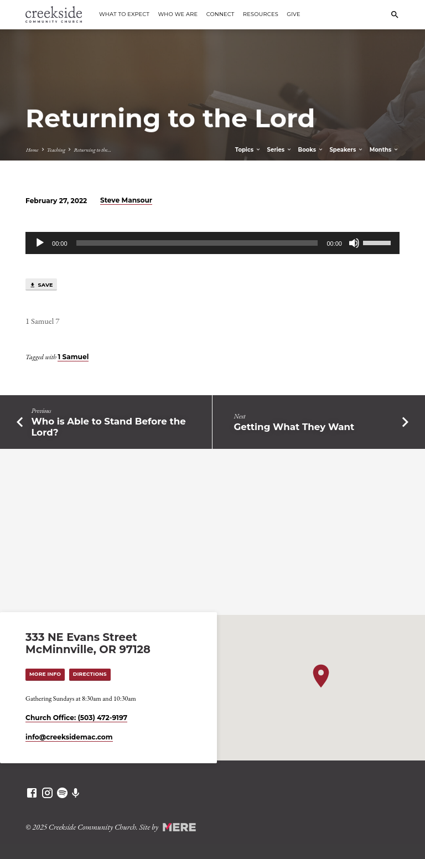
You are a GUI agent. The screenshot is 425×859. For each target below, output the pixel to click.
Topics (248, 149)
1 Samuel (73, 357)
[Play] (39, 243)
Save (41, 285)
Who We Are (178, 14)
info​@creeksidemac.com (68, 737)
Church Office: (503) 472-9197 (76, 717)
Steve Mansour (126, 200)
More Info (45, 674)
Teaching (56, 149)
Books (311, 149)
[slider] (197, 243)
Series (279, 149)
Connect (220, 14)
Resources (260, 14)
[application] (212, 243)
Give (293, 14)
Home (32, 149)
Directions (90, 674)
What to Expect (124, 14)
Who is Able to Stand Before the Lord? (108, 427)
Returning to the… (92, 149)
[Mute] (354, 243)
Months (384, 149)
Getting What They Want (294, 426)
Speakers (346, 149)
